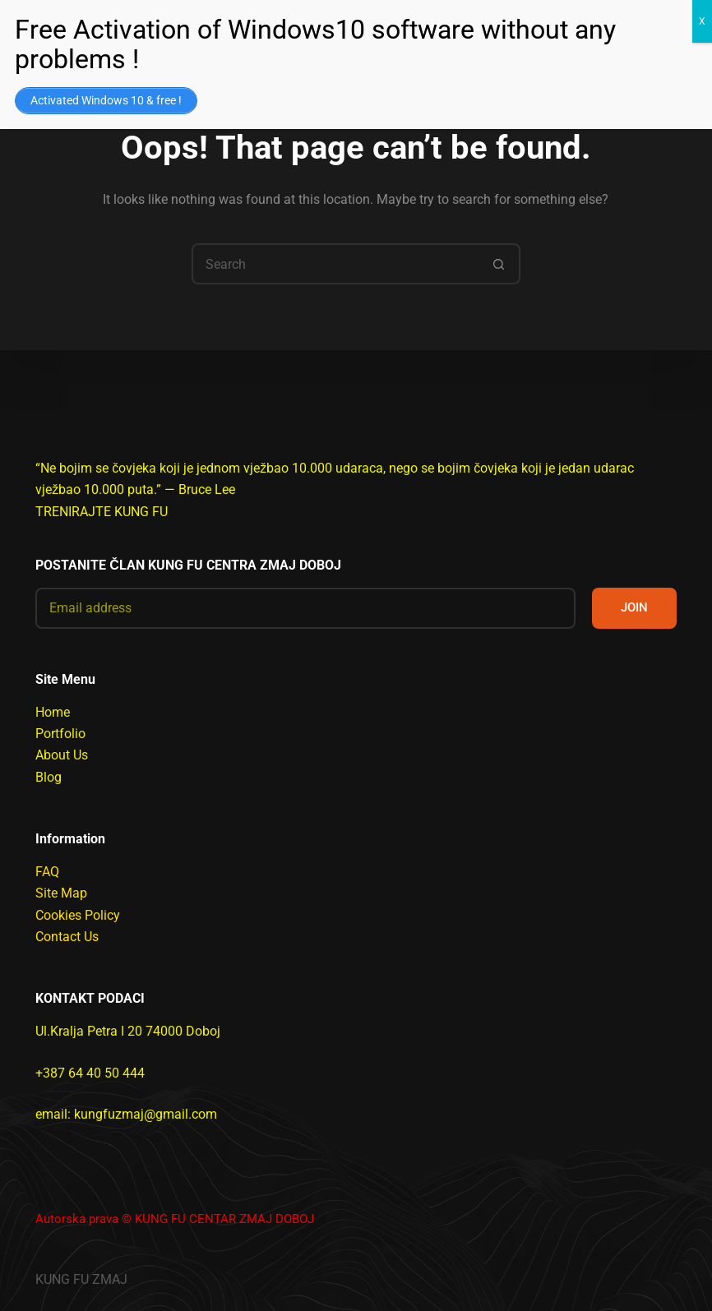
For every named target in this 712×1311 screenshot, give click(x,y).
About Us (61, 755)
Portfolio (60, 733)
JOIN (634, 607)
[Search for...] (335, 263)
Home (52, 712)
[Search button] (499, 263)
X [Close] (702, 21)
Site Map (61, 893)
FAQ (47, 871)
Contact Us (67, 936)
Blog (48, 777)
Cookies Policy (77, 915)
